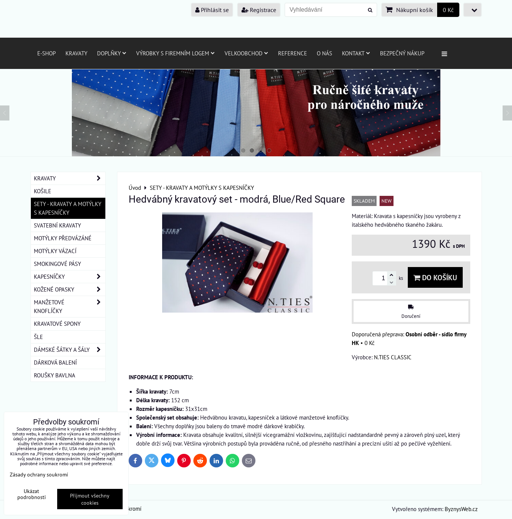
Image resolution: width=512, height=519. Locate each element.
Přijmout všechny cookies (89, 499)
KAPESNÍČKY (69, 276)
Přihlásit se (212, 10)
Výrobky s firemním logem (175, 53)
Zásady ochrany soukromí (39, 474)
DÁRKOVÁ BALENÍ (55, 362)
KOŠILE (42, 191)
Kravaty (76, 53)
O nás (324, 53)
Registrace (259, 10)
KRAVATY (69, 178)
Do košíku (435, 277)
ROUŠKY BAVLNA (54, 375)
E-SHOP (46, 53)
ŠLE (38, 336)
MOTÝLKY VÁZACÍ (55, 251)
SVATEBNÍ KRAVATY (57, 225)
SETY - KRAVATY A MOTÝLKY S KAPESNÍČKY (67, 208)
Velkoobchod (246, 53)
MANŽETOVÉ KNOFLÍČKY (69, 306)
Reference (292, 53)
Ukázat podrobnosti (31, 494)
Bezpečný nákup (402, 53)
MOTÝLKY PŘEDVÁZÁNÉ (62, 238)
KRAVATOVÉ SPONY (57, 323)
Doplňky (111, 53)
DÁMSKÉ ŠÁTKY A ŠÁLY (69, 349)
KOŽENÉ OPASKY (69, 289)
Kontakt (356, 53)
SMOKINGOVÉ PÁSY (57, 263)
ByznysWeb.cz (461, 509)
